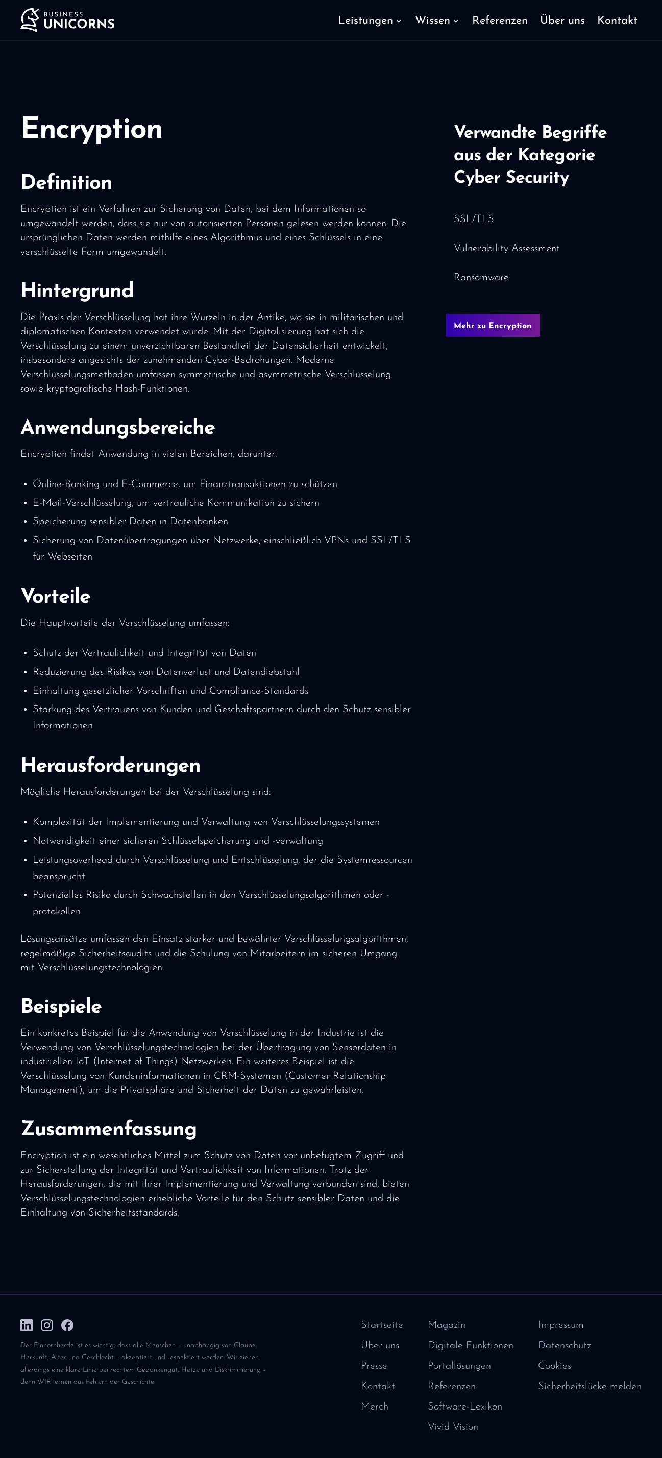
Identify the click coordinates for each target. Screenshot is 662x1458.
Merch (374, 1407)
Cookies (554, 1366)
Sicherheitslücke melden (590, 1386)
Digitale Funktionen (470, 1346)
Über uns (380, 1346)
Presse (374, 1366)
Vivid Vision (453, 1427)
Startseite (382, 1325)
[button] (370, 20)
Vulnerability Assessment (507, 249)
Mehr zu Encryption (493, 326)
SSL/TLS (474, 219)
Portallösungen (459, 1366)
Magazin (446, 1325)
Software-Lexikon (465, 1407)
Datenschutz (564, 1346)
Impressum (561, 1325)
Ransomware (481, 278)
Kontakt (378, 1386)
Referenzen (452, 1386)
